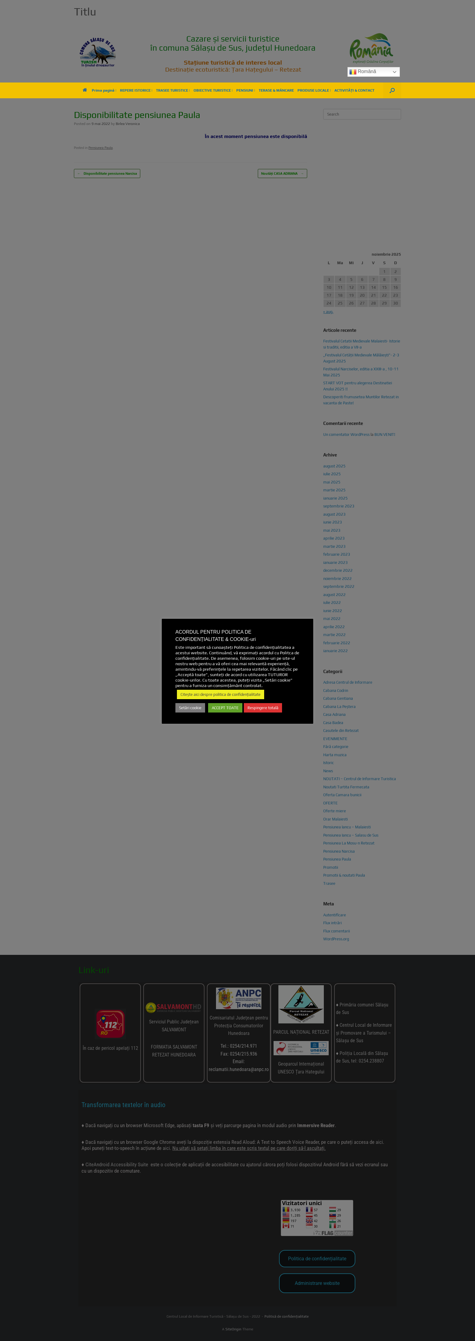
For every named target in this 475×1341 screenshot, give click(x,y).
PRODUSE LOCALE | (314, 90)
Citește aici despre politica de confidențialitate (221, 694)
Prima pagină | (99, 90)
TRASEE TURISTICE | (173, 90)
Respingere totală (262, 708)
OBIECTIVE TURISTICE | (213, 90)
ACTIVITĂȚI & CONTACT (354, 90)
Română (362, 72)
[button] (392, 90)
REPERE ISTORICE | (136, 90)
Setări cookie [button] (190, 708)
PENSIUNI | (245, 90)
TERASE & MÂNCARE (276, 90)
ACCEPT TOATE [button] (225, 708)
